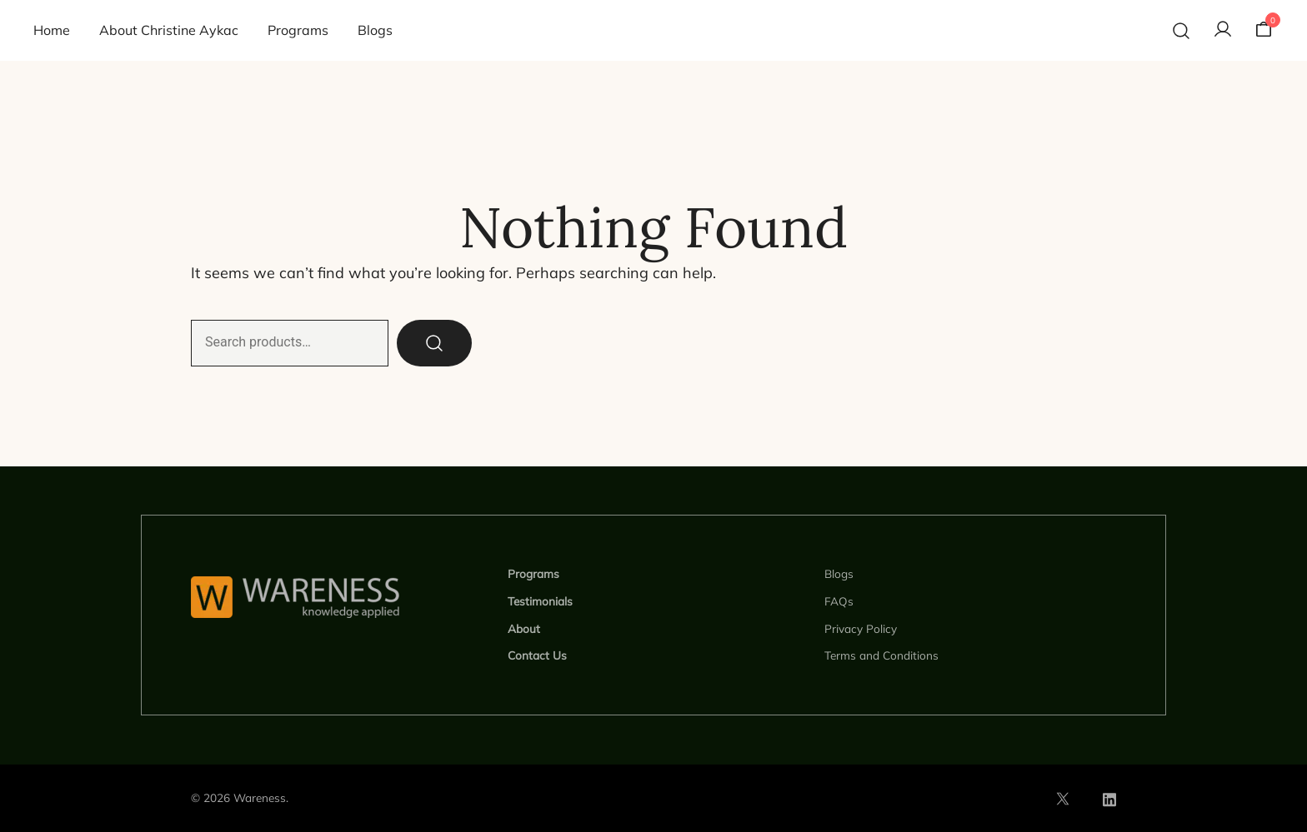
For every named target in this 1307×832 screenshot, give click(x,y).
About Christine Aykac (168, 30)
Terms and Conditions (881, 655)
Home (51, 30)
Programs (298, 30)
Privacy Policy (860, 628)
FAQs (839, 601)
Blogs (375, 30)
